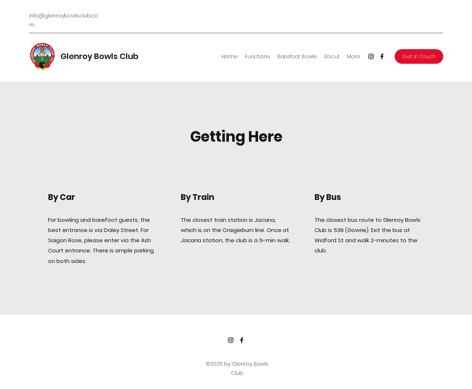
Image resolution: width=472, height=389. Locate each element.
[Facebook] (382, 56)
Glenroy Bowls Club (100, 56)
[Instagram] (371, 56)
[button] (419, 56)
